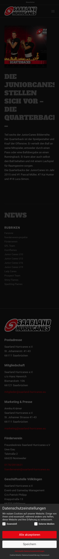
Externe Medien (44, 524)
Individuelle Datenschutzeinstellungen (29, 551)
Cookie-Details (15, 555)
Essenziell (9, 524)
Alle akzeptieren (29, 534)
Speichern (29, 544)
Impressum (44, 555)
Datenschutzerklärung (30, 555)
